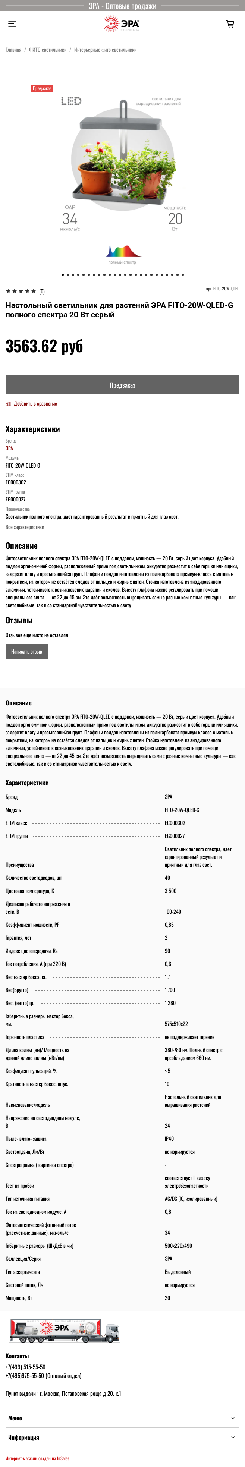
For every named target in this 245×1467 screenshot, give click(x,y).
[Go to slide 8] (99, 275)
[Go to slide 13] (125, 275)
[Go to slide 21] (167, 275)
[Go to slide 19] (157, 275)
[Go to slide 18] (151, 275)
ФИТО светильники (47, 49)
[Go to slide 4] (78, 275)
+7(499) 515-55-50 (25, 1367)
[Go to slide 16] (141, 275)
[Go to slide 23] (177, 275)
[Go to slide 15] (136, 275)
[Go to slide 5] (83, 275)
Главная (13, 49)
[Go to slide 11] (115, 275)
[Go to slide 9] (104, 275)
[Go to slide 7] (94, 275)
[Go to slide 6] (89, 275)
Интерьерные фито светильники (105, 49)
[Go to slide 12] (120, 275)
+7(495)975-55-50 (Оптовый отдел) (43, 1375)
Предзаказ (122, 385)
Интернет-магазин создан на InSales (37, 1458)
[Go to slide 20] (162, 275)
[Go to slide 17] (146, 275)
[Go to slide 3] (73, 275)
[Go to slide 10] (110, 275)
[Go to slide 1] (63, 275)
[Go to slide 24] (183, 275)
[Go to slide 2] (68, 275)
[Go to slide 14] (130, 275)
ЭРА (9, 448)
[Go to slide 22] (172, 275)
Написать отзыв (26, 651)
